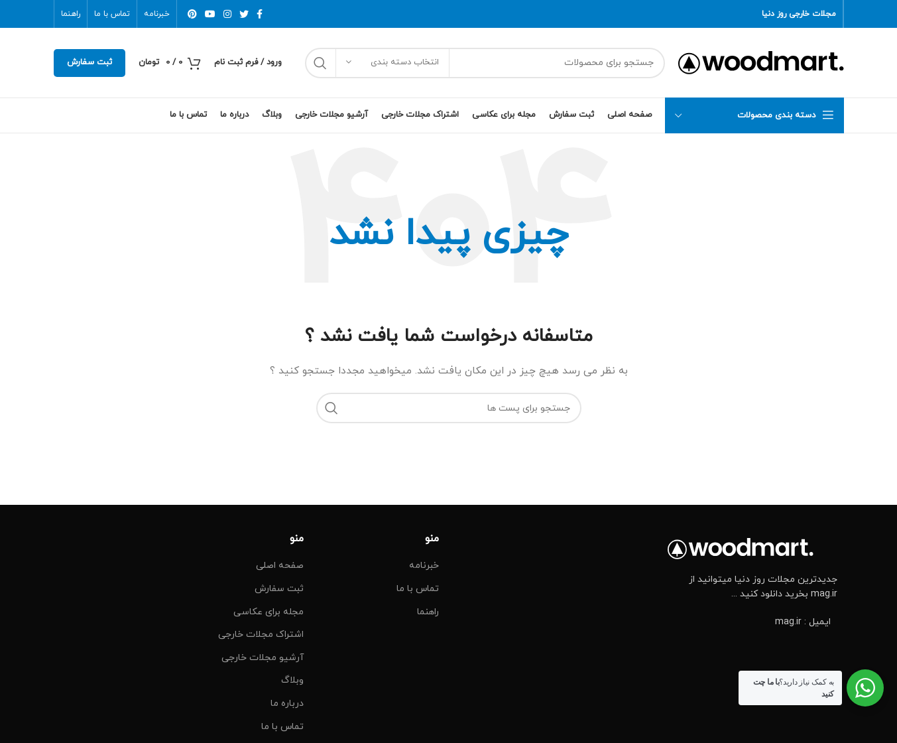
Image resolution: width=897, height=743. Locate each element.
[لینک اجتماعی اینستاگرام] (227, 14)
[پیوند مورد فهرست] (752, 622)
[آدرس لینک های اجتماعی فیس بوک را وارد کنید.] (260, 14)
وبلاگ (292, 680)
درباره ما (287, 703)
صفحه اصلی (280, 565)
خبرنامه (424, 565)
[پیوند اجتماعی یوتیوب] (210, 14)
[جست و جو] (485, 63)
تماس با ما (417, 588)
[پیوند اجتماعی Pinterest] (192, 14)
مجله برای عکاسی (268, 612)
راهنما (428, 612)
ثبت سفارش (89, 62)
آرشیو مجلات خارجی (262, 657)
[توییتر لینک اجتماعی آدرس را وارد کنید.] (244, 14)
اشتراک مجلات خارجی (261, 634)
